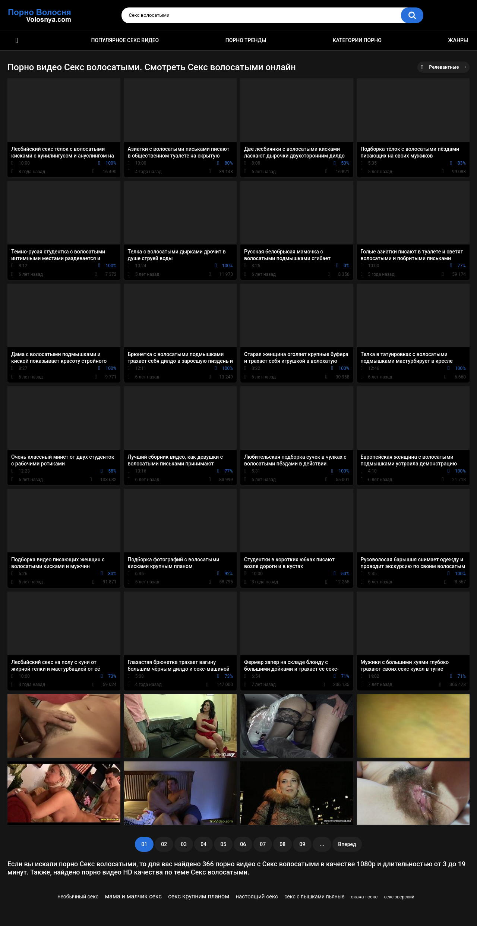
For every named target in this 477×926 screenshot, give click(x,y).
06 (243, 844)
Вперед (347, 844)
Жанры (458, 40)
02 (164, 844)
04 (203, 844)
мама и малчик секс (133, 896)
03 (184, 844)
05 (223, 844)
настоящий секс (257, 896)
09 (302, 844)
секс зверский (399, 897)
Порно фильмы (16, 40)
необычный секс (77, 897)
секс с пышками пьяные (314, 897)
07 (263, 844)
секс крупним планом (198, 896)
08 (282, 844)
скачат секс (364, 897)
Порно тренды (245, 40)
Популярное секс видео (125, 40)
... (322, 844)
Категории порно (357, 40)
